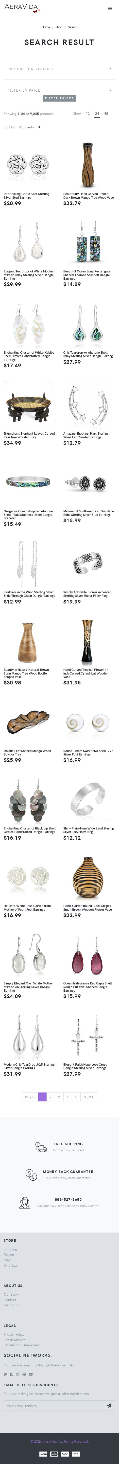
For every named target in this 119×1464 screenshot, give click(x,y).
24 (97, 113)
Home (46, 27)
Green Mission (14, 1339)
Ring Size (10, 1265)
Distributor (12, 1304)
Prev (30, 1096)
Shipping (10, 1248)
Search (73, 27)
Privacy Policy (14, 1334)
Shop (59, 27)
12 (88, 113)
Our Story (11, 1294)
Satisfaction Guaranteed (22, 1344)
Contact (10, 1299)
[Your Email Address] (54, 1405)
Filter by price (24, 90)
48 (106, 113)
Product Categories (30, 68)
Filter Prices (59, 98)
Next (89, 1096)
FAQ (7, 1259)
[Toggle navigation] (110, 8)
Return (9, 1254)
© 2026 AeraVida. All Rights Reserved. (59, 1441)
